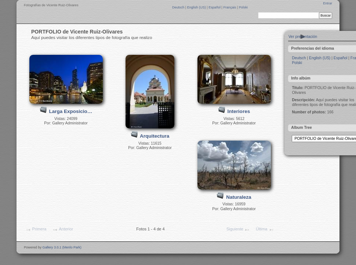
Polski (243, 7)
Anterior (62, 230)
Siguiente (238, 230)
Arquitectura (154, 136)
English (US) (197, 7)
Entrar (327, 3)
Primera (35, 230)
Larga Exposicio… (70, 111)
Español (214, 7)
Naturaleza (238, 197)
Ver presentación (302, 37)
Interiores (239, 111)
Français (230, 7)
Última (265, 230)
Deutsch (178, 7)
